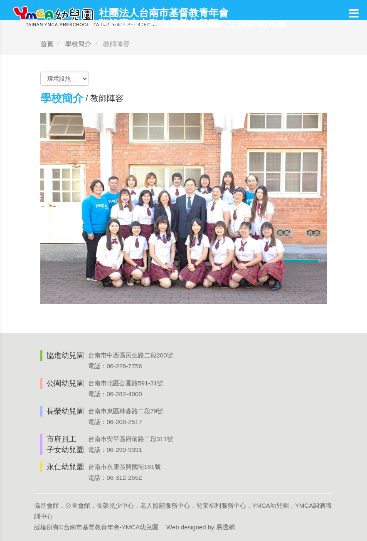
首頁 (47, 43)
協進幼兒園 (65, 355)
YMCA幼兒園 (270, 505)
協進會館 (46, 505)
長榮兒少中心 (115, 505)
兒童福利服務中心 (221, 505)
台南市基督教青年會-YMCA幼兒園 (111, 527)
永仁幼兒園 (65, 467)
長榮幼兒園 (65, 411)
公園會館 (77, 505)
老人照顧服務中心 (165, 505)
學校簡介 (78, 43)
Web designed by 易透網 (200, 527)
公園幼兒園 (65, 383)
